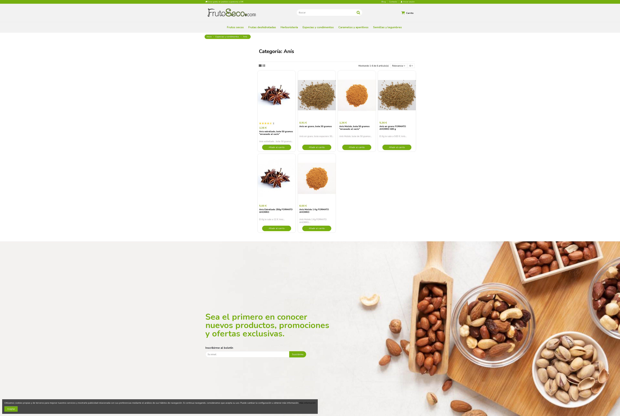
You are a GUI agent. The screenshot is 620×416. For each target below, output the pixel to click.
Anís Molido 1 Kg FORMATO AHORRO (314, 211)
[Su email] (247, 354)
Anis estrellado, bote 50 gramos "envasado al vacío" (276, 133)
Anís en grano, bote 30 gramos (315, 126)
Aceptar (11, 408)
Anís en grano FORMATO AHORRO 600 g (392, 128)
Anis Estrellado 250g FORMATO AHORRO (276, 211)
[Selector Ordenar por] (398, 66)
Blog (383, 1)
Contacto (393, 1)
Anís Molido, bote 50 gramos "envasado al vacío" (354, 128)
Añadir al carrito (277, 147)
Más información (307, 402)
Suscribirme (297, 354)
